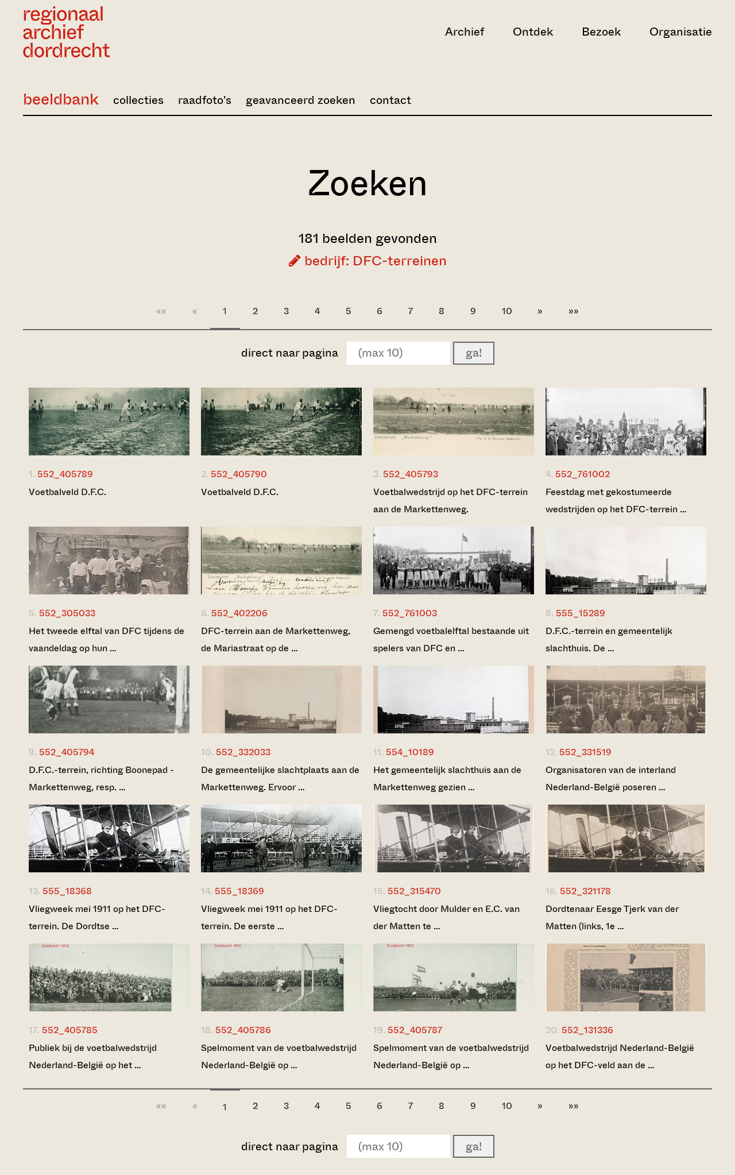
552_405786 (243, 1030)
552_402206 (239, 613)
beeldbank (61, 99)
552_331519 (585, 752)
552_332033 (243, 752)
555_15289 (580, 613)
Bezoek (601, 32)
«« (161, 311)
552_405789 (65, 474)
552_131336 (587, 1030)
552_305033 (67, 613)
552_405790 (239, 474)
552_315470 (414, 891)
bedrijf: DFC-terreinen (368, 260)
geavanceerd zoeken (300, 100)
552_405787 (415, 1030)
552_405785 (70, 1030)
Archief (464, 32)
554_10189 (410, 752)
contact (390, 100)
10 (507, 311)
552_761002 (582, 474)
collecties (138, 100)
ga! (474, 353)
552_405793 (410, 474)
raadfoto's (204, 100)
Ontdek (533, 32)
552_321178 (585, 891)
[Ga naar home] (126, 31)
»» (573, 311)
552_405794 (66, 752)
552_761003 (409, 613)
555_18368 (67, 891)
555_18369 (239, 891)
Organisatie (680, 32)
